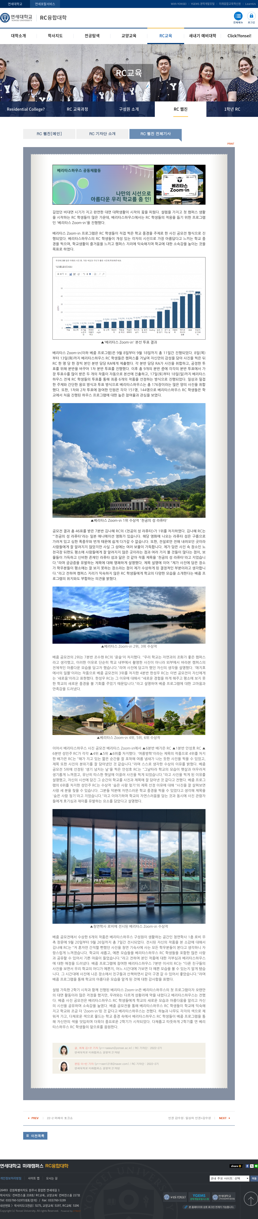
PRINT (230, 143)
